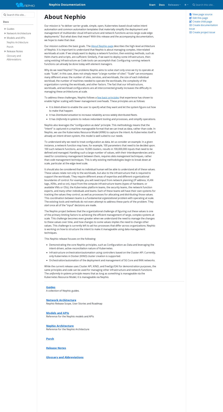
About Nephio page (102, 46)
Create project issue (202, 32)
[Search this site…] (206, 4)
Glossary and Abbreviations (65, 357)
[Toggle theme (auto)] (186, 5)
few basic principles (108, 97)
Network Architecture (61, 300)
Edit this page (198, 18)
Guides (50, 287)
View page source (200, 14)
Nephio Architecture (60, 326)
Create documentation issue (203, 26)
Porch (50, 338)
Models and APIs (57, 313)
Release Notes (56, 348)
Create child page (200, 21)
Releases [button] (173, 4)
